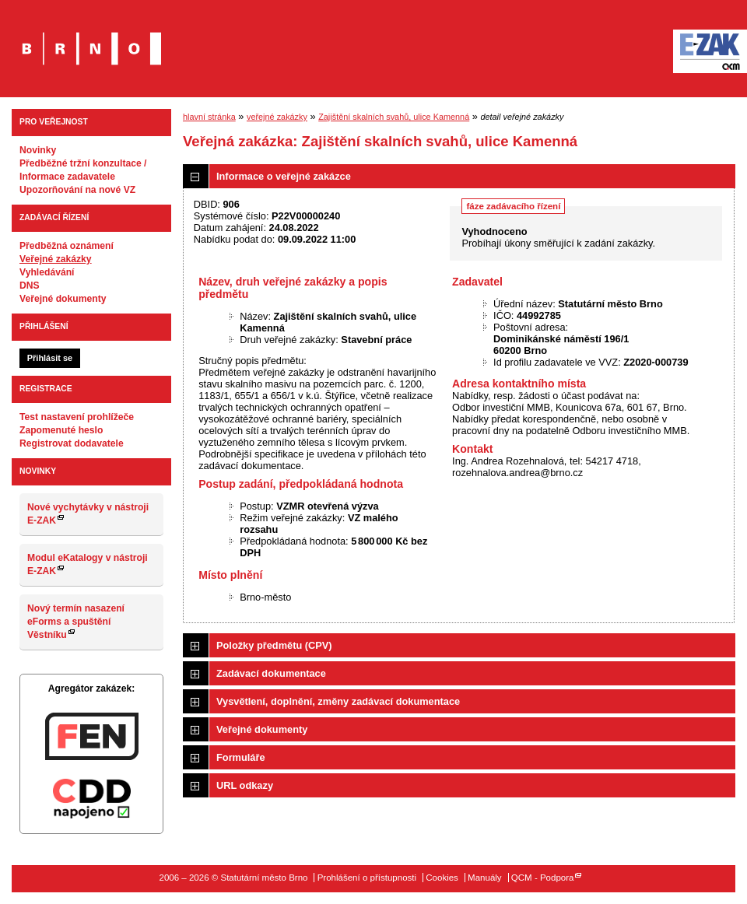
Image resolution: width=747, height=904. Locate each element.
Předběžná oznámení (66, 245)
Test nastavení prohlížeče (76, 417)
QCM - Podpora (542, 877)
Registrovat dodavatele (71, 443)
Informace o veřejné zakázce (283, 176)
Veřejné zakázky (55, 259)
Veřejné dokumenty (62, 298)
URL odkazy (244, 785)
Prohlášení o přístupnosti (366, 877)
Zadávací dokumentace (271, 673)
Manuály (485, 877)
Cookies (442, 877)
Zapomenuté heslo (61, 430)
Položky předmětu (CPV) (274, 645)
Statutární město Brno (91, 37)
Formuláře (240, 757)
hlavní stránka (209, 116)
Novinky (37, 150)
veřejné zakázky (277, 116)
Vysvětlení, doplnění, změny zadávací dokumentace (338, 701)
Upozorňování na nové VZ (77, 189)
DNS (29, 285)
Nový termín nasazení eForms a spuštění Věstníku (75, 621)
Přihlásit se (49, 358)
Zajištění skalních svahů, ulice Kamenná (393, 116)
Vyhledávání (47, 272)
